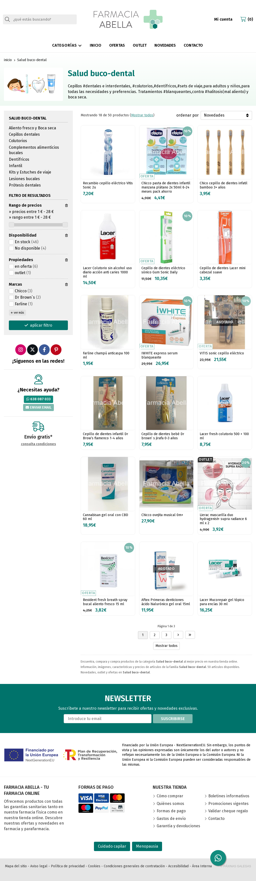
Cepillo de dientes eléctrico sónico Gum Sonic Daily (163, 270)
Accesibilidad (178, 866)
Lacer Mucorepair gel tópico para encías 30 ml (222, 602)
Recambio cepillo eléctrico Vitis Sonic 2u (108, 185)
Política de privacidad (68, 866)
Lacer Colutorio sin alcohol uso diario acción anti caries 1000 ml (107, 272)
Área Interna (202, 866)
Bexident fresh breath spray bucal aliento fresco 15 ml (105, 602)
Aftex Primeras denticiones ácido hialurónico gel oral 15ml (165, 602)
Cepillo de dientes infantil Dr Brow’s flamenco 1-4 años (105, 436)
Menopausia (147, 846)
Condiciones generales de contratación (134, 866)
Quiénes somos (170, 803)
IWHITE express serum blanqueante (159, 355)
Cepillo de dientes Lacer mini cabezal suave (222, 270)
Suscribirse (173, 718)
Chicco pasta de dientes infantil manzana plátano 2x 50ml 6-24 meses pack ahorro (165, 187)
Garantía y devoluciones (178, 826)
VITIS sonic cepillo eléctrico (222, 353)
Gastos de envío (171, 818)
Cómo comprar (170, 796)
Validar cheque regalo (228, 811)
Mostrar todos (142, 115)
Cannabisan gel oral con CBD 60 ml (105, 517)
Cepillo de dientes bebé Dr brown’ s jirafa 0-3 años (162, 436)
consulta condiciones (38, 444)
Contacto (216, 818)
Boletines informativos (228, 796)
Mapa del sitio (16, 866)
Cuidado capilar (112, 846)
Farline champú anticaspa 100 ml (106, 355)
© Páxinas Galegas (235, 866)
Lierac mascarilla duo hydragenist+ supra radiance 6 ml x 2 (223, 519)
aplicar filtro (41, 325)
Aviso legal (38, 866)
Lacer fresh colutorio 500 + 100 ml (224, 436)
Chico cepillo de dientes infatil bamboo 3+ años (223, 185)
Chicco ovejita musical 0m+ (162, 515)
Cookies (94, 866)
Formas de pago (171, 811)
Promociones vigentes (228, 803)
